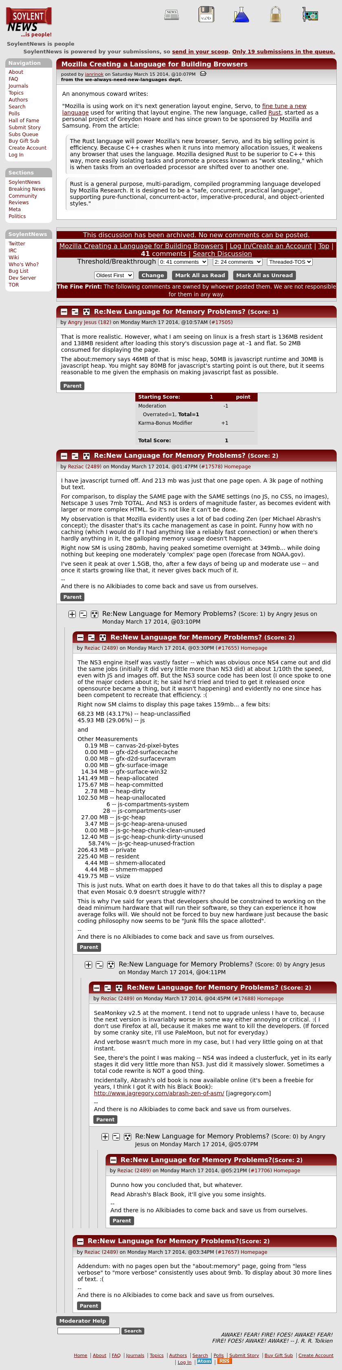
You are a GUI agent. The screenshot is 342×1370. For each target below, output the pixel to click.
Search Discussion (222, 254)
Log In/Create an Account (271, 246)
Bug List (19, 271)
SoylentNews (28, 22)
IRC (13, 251)
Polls (14, 114)
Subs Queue (23, 134)
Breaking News (27, 189)
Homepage (237, 467)
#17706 (260, 1171)
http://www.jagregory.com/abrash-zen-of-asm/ (159, 1093)
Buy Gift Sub (24, 141)
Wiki (14, 257)
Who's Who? (24, 264)
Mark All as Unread (264, 275)
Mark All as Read (200, 275)
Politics (17, 216)
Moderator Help (82, 1321)
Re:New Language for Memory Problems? (170, 311)
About (16, 72)
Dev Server (22, 278)
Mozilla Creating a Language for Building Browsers (154, 64)
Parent (72, 385)
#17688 (244, 999)
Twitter (17, 244)
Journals (18, 86)
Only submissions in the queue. (283, 52)
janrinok (94, 74)
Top (323, 246)
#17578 (211, 467)
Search (17, 107)
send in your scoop (200, 52)
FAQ (13, 79)
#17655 (227, 648)
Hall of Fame (24, 121)
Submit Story (25, 127)
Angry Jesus (292, 614)
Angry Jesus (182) (89, 322)
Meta (15, 209)
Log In (16, 155)
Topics (16, 93)
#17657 (227, 1252)
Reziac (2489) (84, 467)
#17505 (221, 322)
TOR (14, 285)
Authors (18, 100)
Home (80, 1355)
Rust (274, 112)
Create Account (27, 148)
